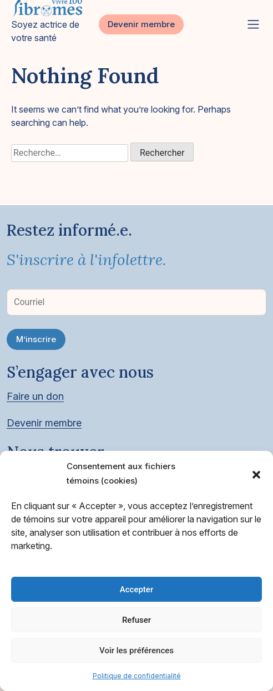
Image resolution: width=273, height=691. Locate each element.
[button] (256, 473)
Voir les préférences (136, 651)
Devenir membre (141, 24)
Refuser (136, 620)
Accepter (136, 590)
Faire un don (35, 396)
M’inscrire (36, 339)
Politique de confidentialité (137, 676)
